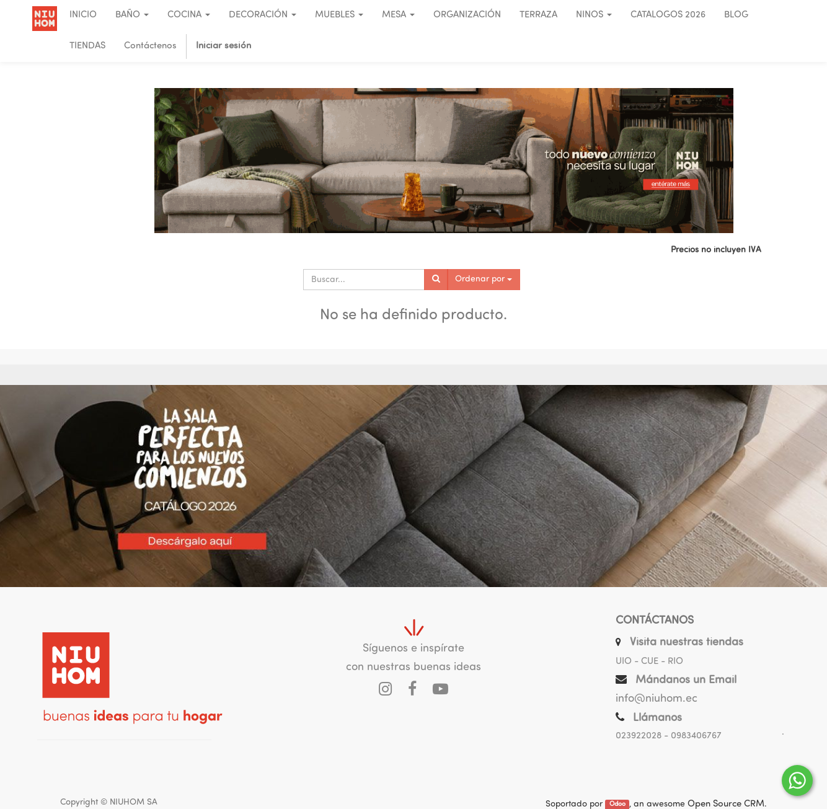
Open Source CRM (726, 804)
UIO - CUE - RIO (649, 661)
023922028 (638, 736)
